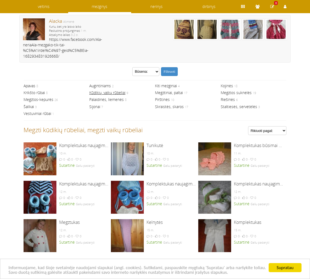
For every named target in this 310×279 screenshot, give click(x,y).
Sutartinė (67, 165)
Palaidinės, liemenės (106, 99)
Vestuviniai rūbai (37, 113)
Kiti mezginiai (166, 85)
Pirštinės (162, 99)
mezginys (99, 6)
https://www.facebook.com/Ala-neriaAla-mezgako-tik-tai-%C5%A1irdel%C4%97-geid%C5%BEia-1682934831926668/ (62, 47)
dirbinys (209, 6)
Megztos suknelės (236, 92)
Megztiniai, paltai (169, 92)
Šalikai (29, 106)
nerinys (156, 6)
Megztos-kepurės (38, 99)
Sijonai (94, 106)
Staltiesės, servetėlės (239, 106)
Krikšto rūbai (34, 92)
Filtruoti (169, 71)
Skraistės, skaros (169, 106)
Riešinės (228, 99)
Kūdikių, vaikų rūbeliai (107, 92)
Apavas (29, 85)
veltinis (44, 6)
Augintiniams (100, 85)
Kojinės (227, 85)
